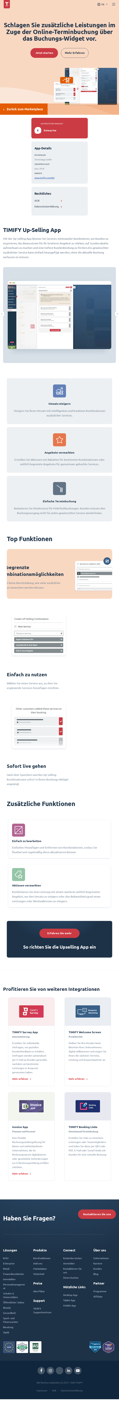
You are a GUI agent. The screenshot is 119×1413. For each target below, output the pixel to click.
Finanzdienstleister (13, 1274)
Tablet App (69, 1300)
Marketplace (40, 1268)
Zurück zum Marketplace (23, 109)
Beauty (7, 1307)
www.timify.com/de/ (44, 178)
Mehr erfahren (20, 1079)
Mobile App (69, 1305)
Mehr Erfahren (75, 52)
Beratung (8, 1327)
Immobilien (9, 1279)
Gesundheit (9, 1313)
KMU (5, 1258)
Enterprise (9, 1263)
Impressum (42, 1390)
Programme (99, 1291)
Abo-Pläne (39, 1291)
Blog (95, 1274)
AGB (36, 200)
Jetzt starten (44, 52)
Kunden (97, 1268)
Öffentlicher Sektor (13, 1302)
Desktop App (70, 1295)
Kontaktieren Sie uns (97, 1214)
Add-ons (37, 1263)
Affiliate (97, 1296)
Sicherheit (38, 1274)
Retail (6, 1268)
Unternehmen (101, 1258)
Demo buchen (71, 1277)
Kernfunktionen (42, 1258)
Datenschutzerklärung (46, 206)
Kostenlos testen (72, 1258)
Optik (6, 1332)
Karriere (97, 1263)
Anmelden (69, 1263)
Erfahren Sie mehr (59, 933)
